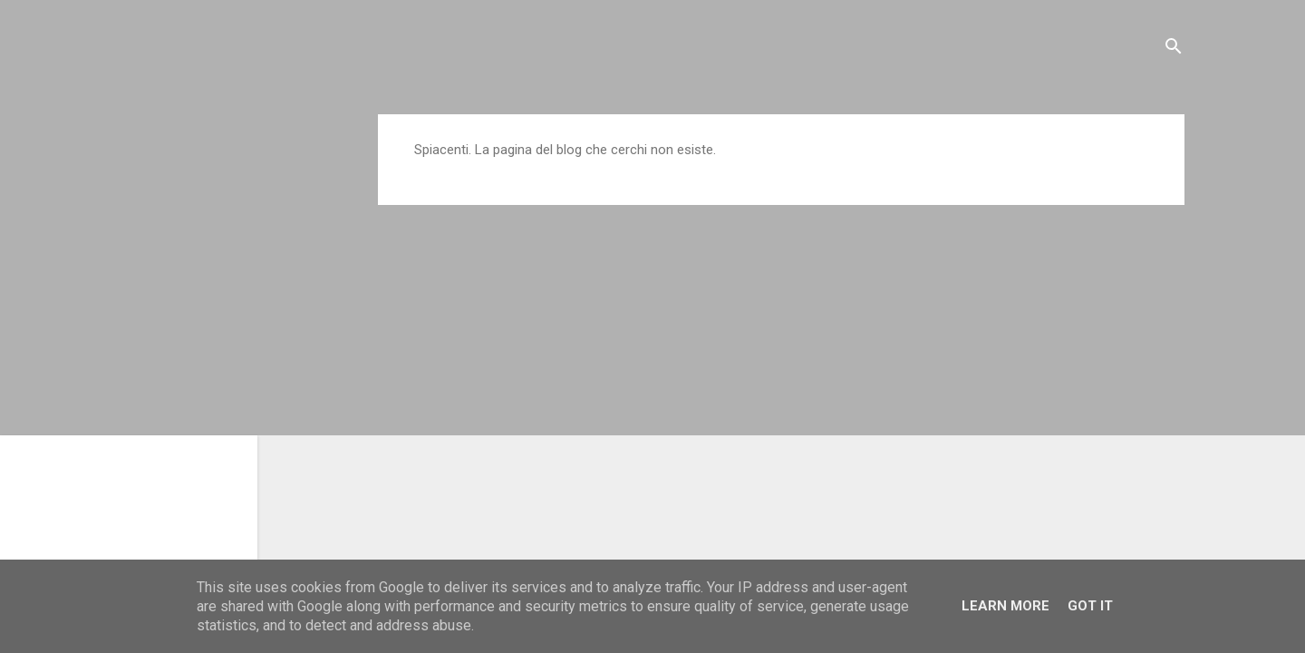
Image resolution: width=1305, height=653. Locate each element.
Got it (1090, 606)
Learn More (1005, 606)
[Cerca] (1173, 49)
